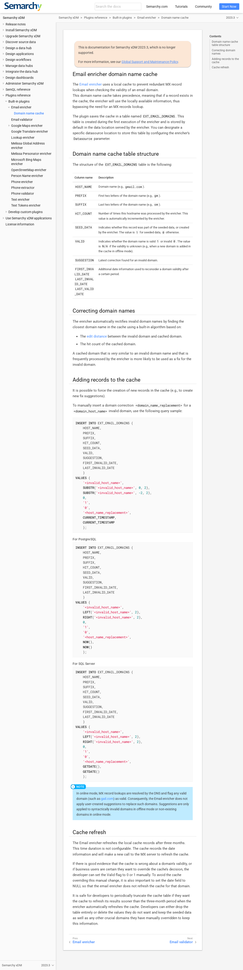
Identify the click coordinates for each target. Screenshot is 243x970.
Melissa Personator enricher (31, 153)
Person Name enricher (27, 176)
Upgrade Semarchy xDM (23, 36)
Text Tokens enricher (25, 205)
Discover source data (21, 42)
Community (203, 6)
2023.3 (230, 17)
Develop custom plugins (25, 212)
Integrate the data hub (22, 71)
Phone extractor (22, 188)
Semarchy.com (157, 6)
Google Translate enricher (29, 131)
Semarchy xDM (14, 18)
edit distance (97, 336)
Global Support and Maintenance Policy (150, 62)
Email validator (22, 119)
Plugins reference (18, 95)
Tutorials (181, 6)
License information (20, 224)
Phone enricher (22, 182)
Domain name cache (29, 113)
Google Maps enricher (27, 126)
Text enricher (20, 199)
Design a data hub (19, 48)
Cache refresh (220, 67)
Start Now (229, 6)
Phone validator (22, 193)
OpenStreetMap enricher (28, 170)
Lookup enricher (22, 137)
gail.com (107, 799)
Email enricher (21, 107)
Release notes (16, 24)
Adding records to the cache (225, 60)
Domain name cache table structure (225, 43)
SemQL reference (18, 89)
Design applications (20, 54)
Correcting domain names (223, 52)
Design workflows (18, 60)
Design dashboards (20, 77)
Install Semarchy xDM (21, 30)
